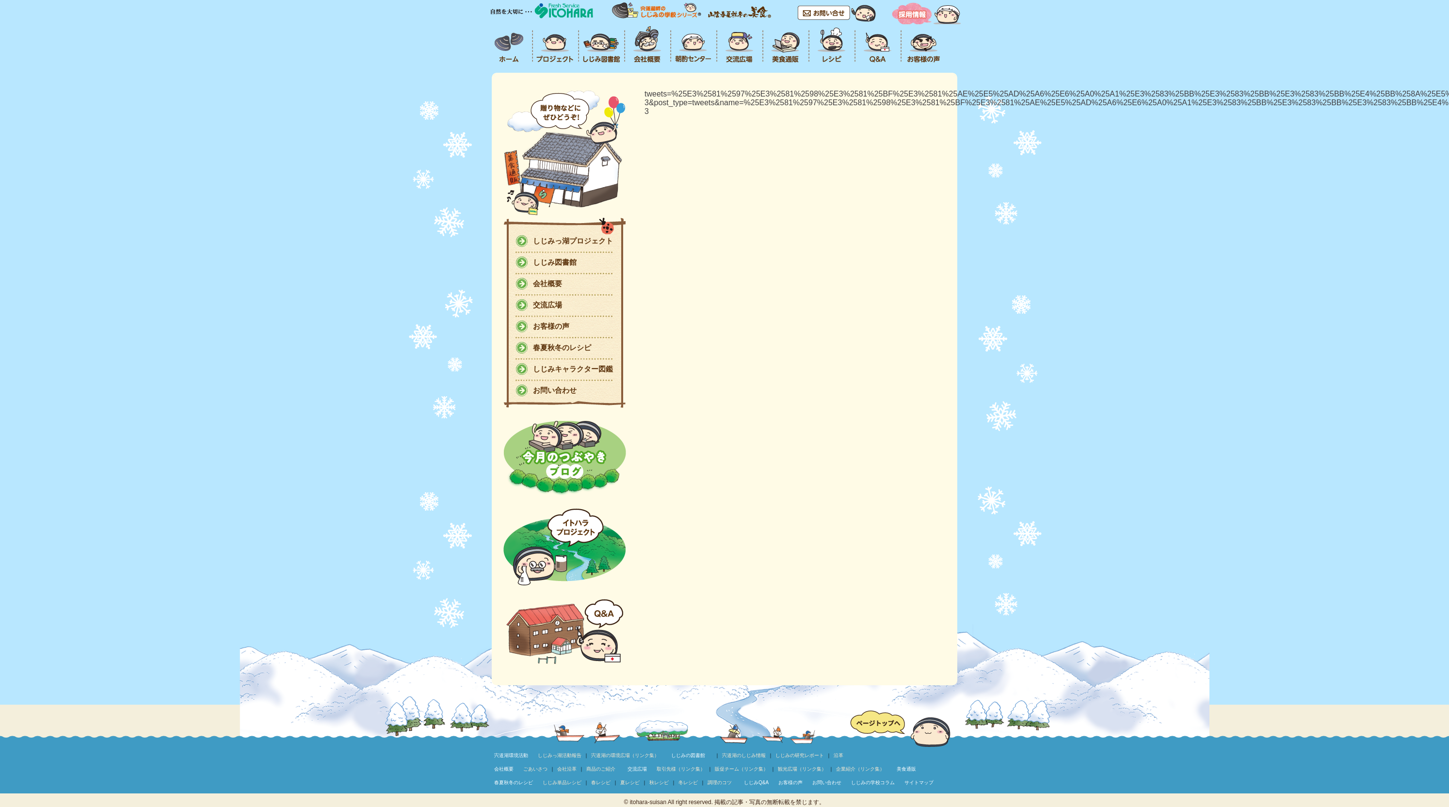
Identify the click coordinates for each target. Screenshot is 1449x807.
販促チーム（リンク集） (741, 769)
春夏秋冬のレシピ (562, 347)
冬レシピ (688, 782)
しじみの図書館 (688, 755)
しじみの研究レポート (799, 755)
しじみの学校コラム (873, 782)
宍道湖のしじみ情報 (744, 755)
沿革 (838, 755)
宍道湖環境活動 (511, 755)
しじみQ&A (756, 782)
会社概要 (547, 283)
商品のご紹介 (600, 769)
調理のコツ (720, 782)
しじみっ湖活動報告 (559, 755)
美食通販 (906, 769)
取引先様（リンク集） (681, 769)
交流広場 (547, 305)
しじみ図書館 (555, 262)
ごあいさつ (535, 769)
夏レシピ (630, 782)
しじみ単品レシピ (562, 782)
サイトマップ (919, 782)
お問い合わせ (555, 390)
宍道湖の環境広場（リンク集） (625, 755)
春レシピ (601, 782)
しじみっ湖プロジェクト (573, 241)
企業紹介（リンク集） (860, 769)
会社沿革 (567, 769)
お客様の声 (551, 326)
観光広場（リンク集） (802, 769)
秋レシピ (659, 782)
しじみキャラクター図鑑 (573, 369)
